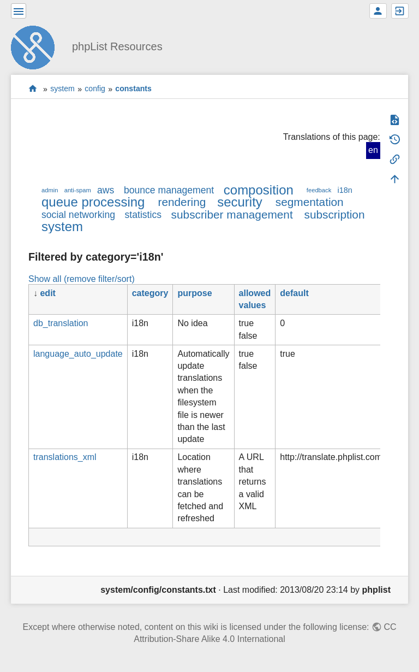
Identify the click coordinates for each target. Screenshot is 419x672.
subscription (334, 214)
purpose (194, 293)
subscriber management (232, 214)
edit (47, 293)
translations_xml (65, 457)
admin (49, 190)
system (62, 89)
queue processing (93, 201)
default (294, 293)
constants (133, 89)
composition (259, 189)
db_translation (60, 323)
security (239, 201)
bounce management (169, 190)
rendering (182, 202)
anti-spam (77, 190)
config (95, 89)
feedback (319, 190)
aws (105, 190)
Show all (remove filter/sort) (81, 279)
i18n (344, 190)
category (150, 293)
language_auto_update (78, 353)
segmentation (310, 202)
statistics (143, 214)
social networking (78, 214)
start (33, 89)
